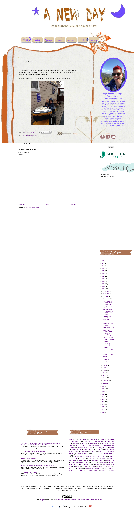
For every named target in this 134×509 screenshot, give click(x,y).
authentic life (109, 441)
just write (93, 458)
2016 (103, 281)
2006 (103, 402)
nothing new (102, 462)
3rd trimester (110, 439)
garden (100, 451)
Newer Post (21, 204)
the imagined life (89, 468)
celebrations (100, 447)
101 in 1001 (72, 439)
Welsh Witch (103, 470)
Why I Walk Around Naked (29, 472)
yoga (112, 470)
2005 (103, 404)
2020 (103, 271)
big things (80, 445)
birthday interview (94, 445)
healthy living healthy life (95, 456)
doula (93, 451)
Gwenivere (25, 135)
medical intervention (97, 460)
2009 (103, 394)
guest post (97, 453)
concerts (111, 447)
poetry (97, 464)
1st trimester (82, 439)
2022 (103, 266)
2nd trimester (93, 439)
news (93, 462)
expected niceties (108, 307)
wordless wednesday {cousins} (107, 343)
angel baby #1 (76, 441)
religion (85, 466)
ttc (105, 468)
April (104, 375)
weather (71, 470)
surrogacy (72, 468)
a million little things (108, 327)
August (105, 365)
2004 (103, 407)
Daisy (98, 449)
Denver (84, 451)
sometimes (106, 347)
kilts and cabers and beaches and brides (107, 302)
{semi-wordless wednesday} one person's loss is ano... (108, 312)
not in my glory (107, 317)
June (104, 370)
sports (109, 466)
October (105, 296)
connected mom (76, 449)
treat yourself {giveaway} (28, 458)
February (106, 380)
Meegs (42, 500)
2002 (103, 412)
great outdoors (82, 454)
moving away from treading (108, 324)
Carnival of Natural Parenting (85, 447)
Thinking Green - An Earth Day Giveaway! (33, 451)
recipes (77, 466)
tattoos (80, 468)
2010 (103, 391)
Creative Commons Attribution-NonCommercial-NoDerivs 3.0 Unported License (78, 500)
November (106, 293)
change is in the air (108, 354)
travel (35, 135)
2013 (103, 289)
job (84, 458)
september (106, 359)
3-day (102, 439)
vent (110, 468)
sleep (100, 466)
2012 (103, 386)
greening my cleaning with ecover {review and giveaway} (37, 465)
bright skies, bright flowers (108, 350)
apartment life (98, 441)
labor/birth (102, 458)
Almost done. (106, 362)
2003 (103, 409)
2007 (103, 399)
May (104, 373)
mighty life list (110, 460)
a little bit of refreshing (106, 320)
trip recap (105, 357)
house (75, 458)
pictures (31, 135)
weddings (82, 470)
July (104, 368)
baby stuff (84, 443)
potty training (106, 464)
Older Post (73, 204)
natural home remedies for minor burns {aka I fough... (107, 332)
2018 (103, 276)
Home (47, 204)
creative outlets (88, 449)
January (105, 383)
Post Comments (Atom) (32, 208)
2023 (103, 263)
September (106, 299)
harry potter (78, 456)
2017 (103, 278)
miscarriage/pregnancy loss (80, 462)
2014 (103, 286)
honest (112, 456)
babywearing (94, 443)
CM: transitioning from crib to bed (108, 338)
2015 (103, 284)
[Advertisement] (107, 214)
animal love (87, 441)
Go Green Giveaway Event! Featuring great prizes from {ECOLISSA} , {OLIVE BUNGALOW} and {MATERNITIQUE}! (41, 443)
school (93, 466)
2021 (103, 268)
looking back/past (83, 460)
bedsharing (104, 443)
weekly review (93, 470)
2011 (103, 389)
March (105, 378)
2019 (103, 273)
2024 (103, 260)
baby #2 (75, 443)
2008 (103, 396)
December (106, 291)
